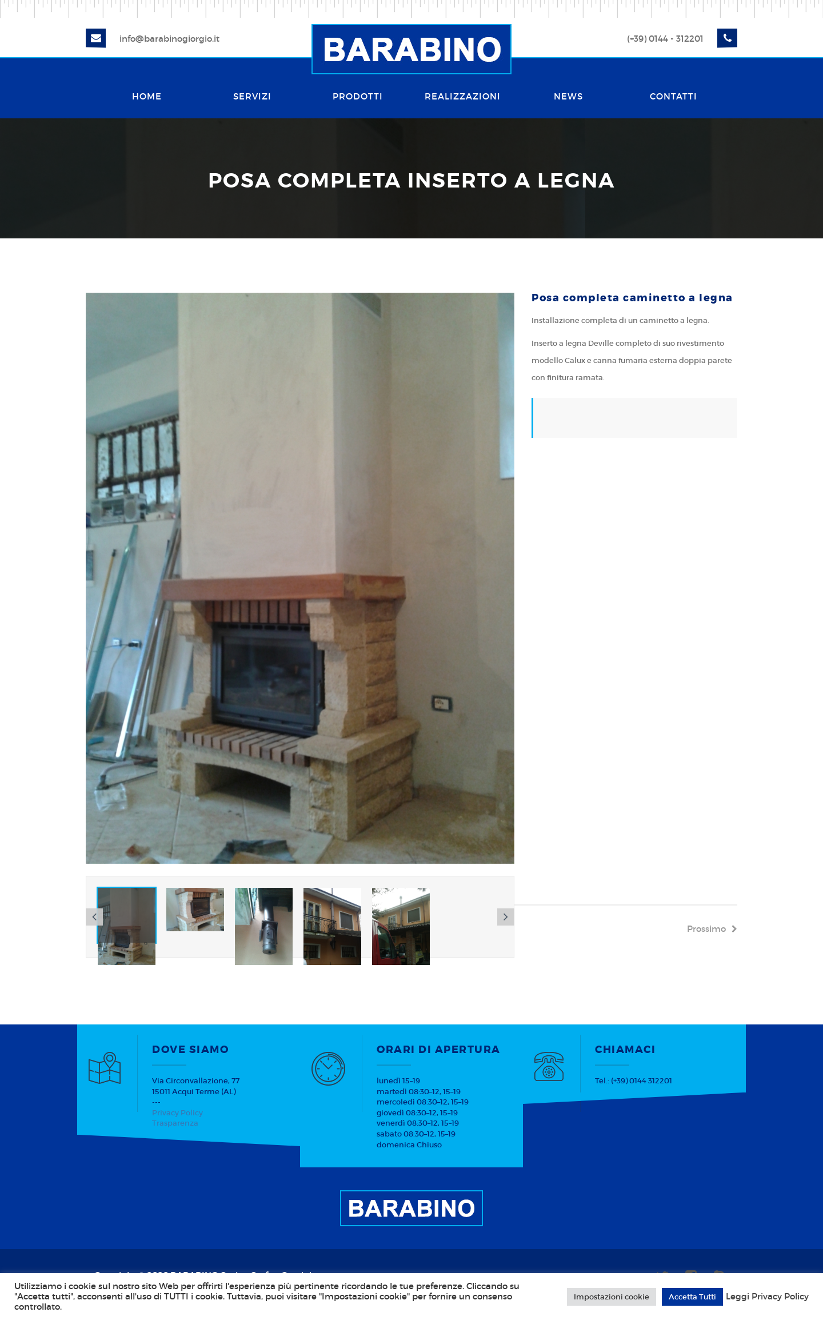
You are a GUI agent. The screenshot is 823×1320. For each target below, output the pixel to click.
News (568, 96)
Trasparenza (175, 1123)
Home (147, 96)
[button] (94, 917)
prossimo (712, 928)
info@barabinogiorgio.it (169, 38)
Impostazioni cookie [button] (611, 1297)
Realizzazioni (463, 96)
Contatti (673, 96)
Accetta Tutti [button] (692, 1297)
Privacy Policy (177, 1113)
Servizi (252, 96)
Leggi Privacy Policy (767, 1296)
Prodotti (358, 96)
